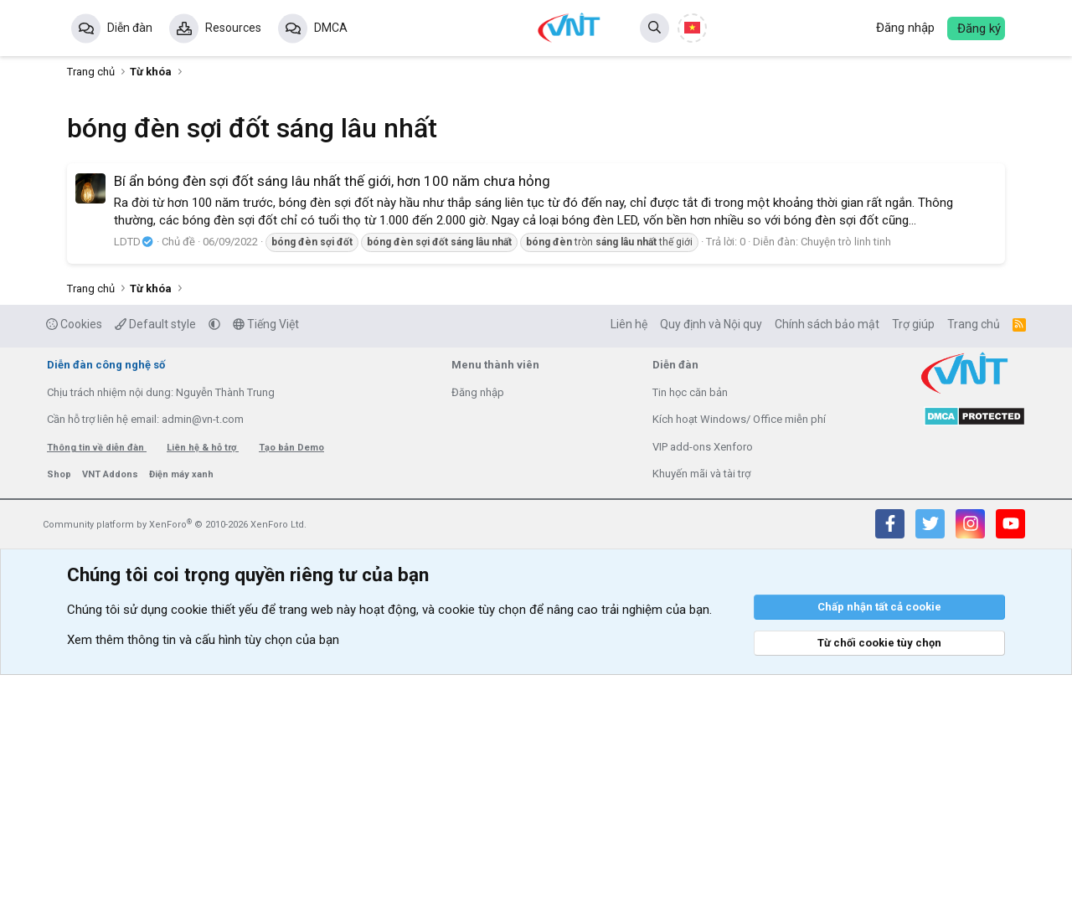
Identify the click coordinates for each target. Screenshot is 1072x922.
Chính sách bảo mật (827, 571)
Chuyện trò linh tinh (846, 488)
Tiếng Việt (266, 571)
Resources (233, 27)
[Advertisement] (536, 289)
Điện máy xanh (181, 721)
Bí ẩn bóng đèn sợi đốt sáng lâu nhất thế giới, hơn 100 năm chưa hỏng (332, 428)
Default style (155, 571)
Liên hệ (629, 571)
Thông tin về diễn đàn (97, 694)
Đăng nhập (477, 639)
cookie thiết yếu (214, 856)
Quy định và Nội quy (711, 571)
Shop (60, 721)
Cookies (74, 571)
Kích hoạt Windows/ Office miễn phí (739, 666)
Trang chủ (973, 571)
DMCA (331, 27)
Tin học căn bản (690, 639)
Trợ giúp (913, 571)
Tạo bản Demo (291, 694)
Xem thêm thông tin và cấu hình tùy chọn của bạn (203, 886)
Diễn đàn (129, 27)
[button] (214, 571)
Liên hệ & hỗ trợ (203, 694)
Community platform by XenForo (175, 771)
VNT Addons (111, 721)
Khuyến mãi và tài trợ (701, 720)
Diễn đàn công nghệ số (106, 611)
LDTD (134, 488)
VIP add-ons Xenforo (702, 694)
